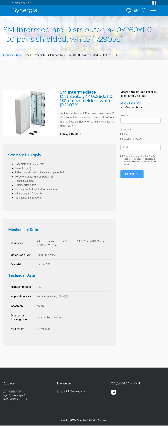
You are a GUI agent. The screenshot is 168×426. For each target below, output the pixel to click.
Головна (8, 55)
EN (136, 11)
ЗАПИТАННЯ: (126, 129)
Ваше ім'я (125, 115)
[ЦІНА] (121, 134)
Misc (20, 55)
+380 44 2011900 (131, 103)
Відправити (132, 174)
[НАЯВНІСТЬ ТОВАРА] (121, 139)
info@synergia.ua (21, 3)
